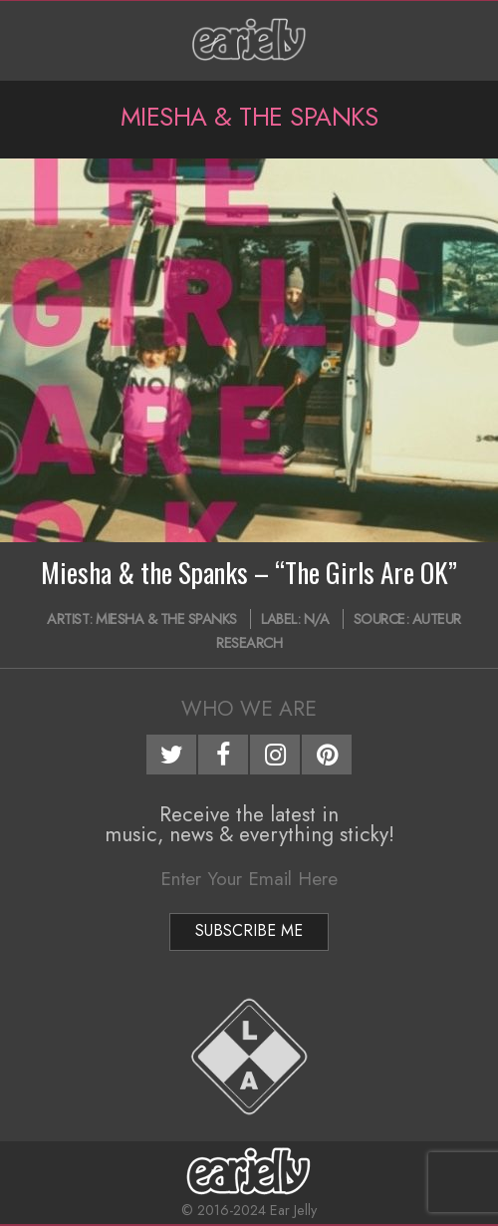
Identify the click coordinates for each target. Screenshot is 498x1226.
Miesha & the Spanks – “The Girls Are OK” (249, 572)
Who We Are (249, 709)
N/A (317, 619)
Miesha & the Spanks (166, 619)
